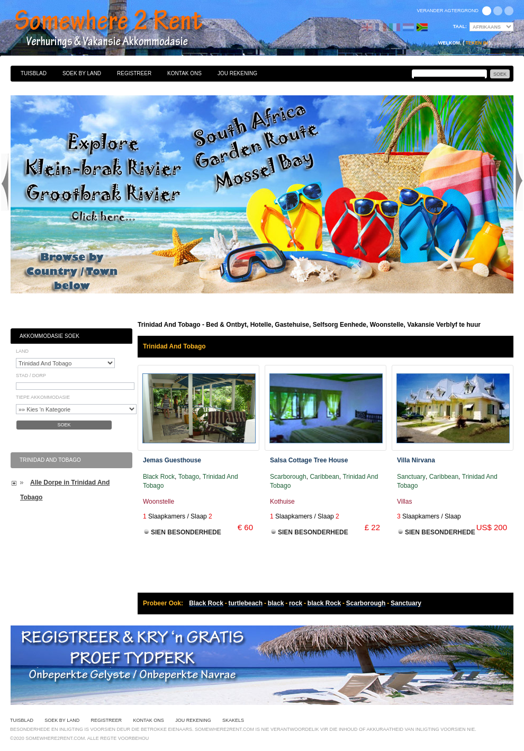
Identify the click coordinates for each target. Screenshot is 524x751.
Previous (4, 182)
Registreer (134, 73)
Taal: (460, 26)
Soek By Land (81, 73)
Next (519, 182)
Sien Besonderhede (186, 532)
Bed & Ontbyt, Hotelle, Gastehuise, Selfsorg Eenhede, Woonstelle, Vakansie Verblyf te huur (120, 29)
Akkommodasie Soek (49, 336)
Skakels (233, 720)
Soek (63, 424)
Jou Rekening (237, 73)
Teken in (476, 43)
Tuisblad (34, 73)
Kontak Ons (184, 73)
